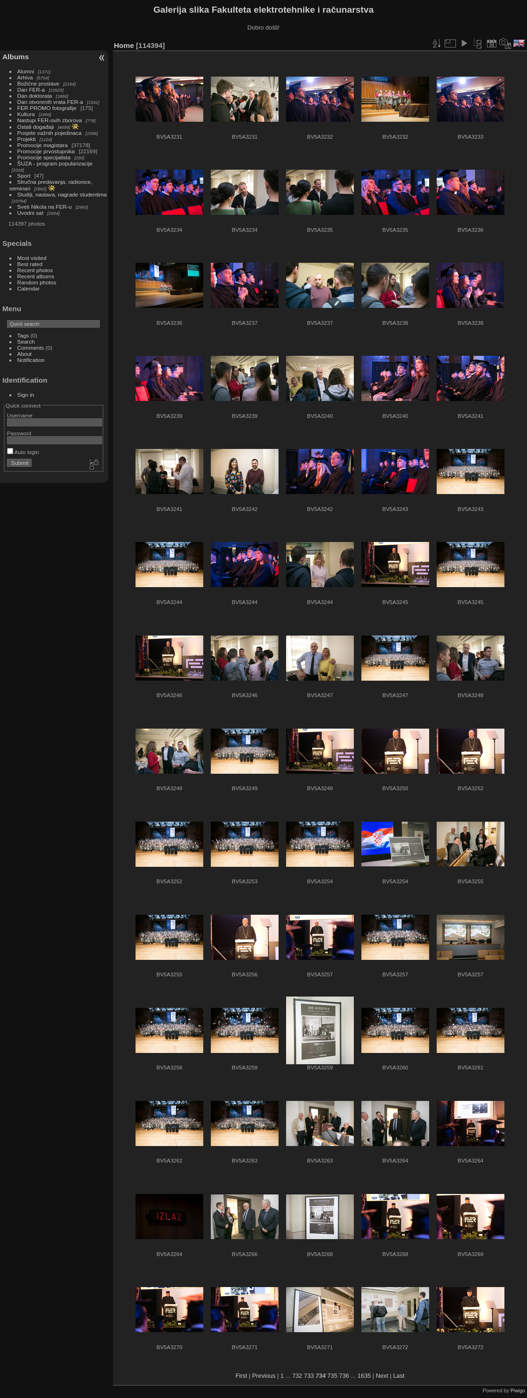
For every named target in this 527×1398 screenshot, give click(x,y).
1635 (364, 1375)
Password (19, 433)
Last (398, 1375)
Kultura (26, 114)
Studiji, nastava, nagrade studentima (62, 194)
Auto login (23, 452)
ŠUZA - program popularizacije (55, 163)
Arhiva (25, 77)
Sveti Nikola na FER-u (44, 207)
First (241, 1375)
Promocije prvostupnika (46, 151)
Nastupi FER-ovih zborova (49, 120)
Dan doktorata (34, 96)
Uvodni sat (30, 213)
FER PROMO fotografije (47, 108)
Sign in (25, 395)
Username (19, 415)
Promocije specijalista (44, 157)
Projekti (26, 139)
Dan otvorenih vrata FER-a (50, 102)
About (24, 354)
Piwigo (518, 1390)
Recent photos (35, 270)
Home (124, 45)
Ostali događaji (35, 127)
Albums (15, 57)
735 (332, 1375)
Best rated (30, 264)
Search (26, 341)
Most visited (32, 258)
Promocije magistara (42, 145)
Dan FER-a (31, 89)
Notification (31, 360)
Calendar (28, 288)
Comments (30, 348)
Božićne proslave (38, 83)
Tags (23, 335)
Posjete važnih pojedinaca (49, 133)
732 (297, 1375)
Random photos (36, 282)
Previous (264, 1375)
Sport (24, 176)
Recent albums (35, 276)
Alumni (25, 71)
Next (382, 1375)
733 (309, 1375)
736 (344, 1375)
